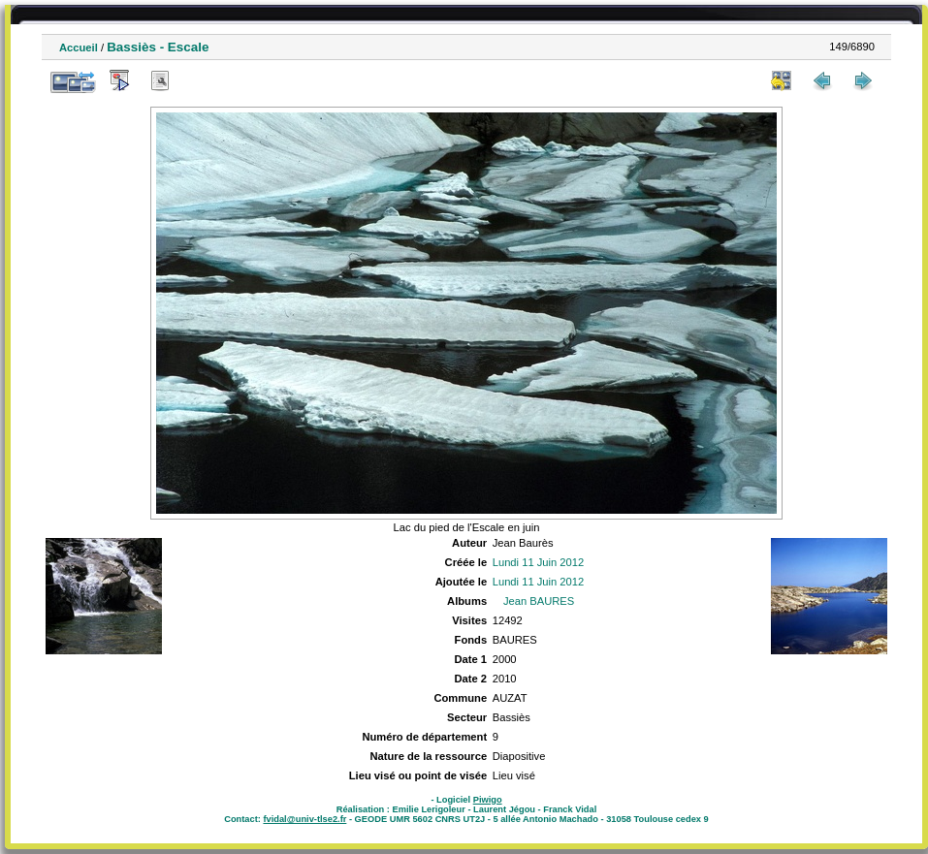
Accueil (78, 47)
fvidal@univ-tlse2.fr (304, 819)
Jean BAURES (538, 601)
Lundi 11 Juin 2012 (539, 562)
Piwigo (487, 800)
